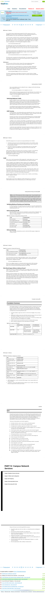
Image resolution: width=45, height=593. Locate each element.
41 (21, 24)
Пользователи (22, 8)
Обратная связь (7, 591)
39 (17, 24)
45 (30, 24)
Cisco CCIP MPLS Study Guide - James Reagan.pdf (12, 582)
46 (32, 24)
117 (43, 586)
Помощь (2, 591)
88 (43, 584)
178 (43, 577)
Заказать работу (40, 8)
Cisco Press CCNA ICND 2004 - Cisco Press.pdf (11, 588)
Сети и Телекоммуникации (12, 17)
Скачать (37, 15)
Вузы (9, 8)
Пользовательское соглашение (26, 591)
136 (43, 588)
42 (23, 24)
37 (12, 24)
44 (28, 24)
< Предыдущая (6, 24)
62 (43, 575)
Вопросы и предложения (15, 591)
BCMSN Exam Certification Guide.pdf (9, 573)
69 (43, 573)
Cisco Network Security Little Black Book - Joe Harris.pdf (12, 586)
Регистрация (7, 1)
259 (43, 582)
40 (19, 24)
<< (1, 24)
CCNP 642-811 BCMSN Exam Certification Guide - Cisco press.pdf (14, 579)
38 (14, 24)
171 (43, 579)
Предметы (14, 8)
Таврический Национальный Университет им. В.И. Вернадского (17, 16)
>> (44, 24)
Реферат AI (31, 8)
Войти (2, 1)
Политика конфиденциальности (38, 591)
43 (25, 24)
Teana (10, 11)
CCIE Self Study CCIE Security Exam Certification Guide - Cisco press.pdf (16, 577)
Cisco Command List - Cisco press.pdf (9, 584)
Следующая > (39, 24)
